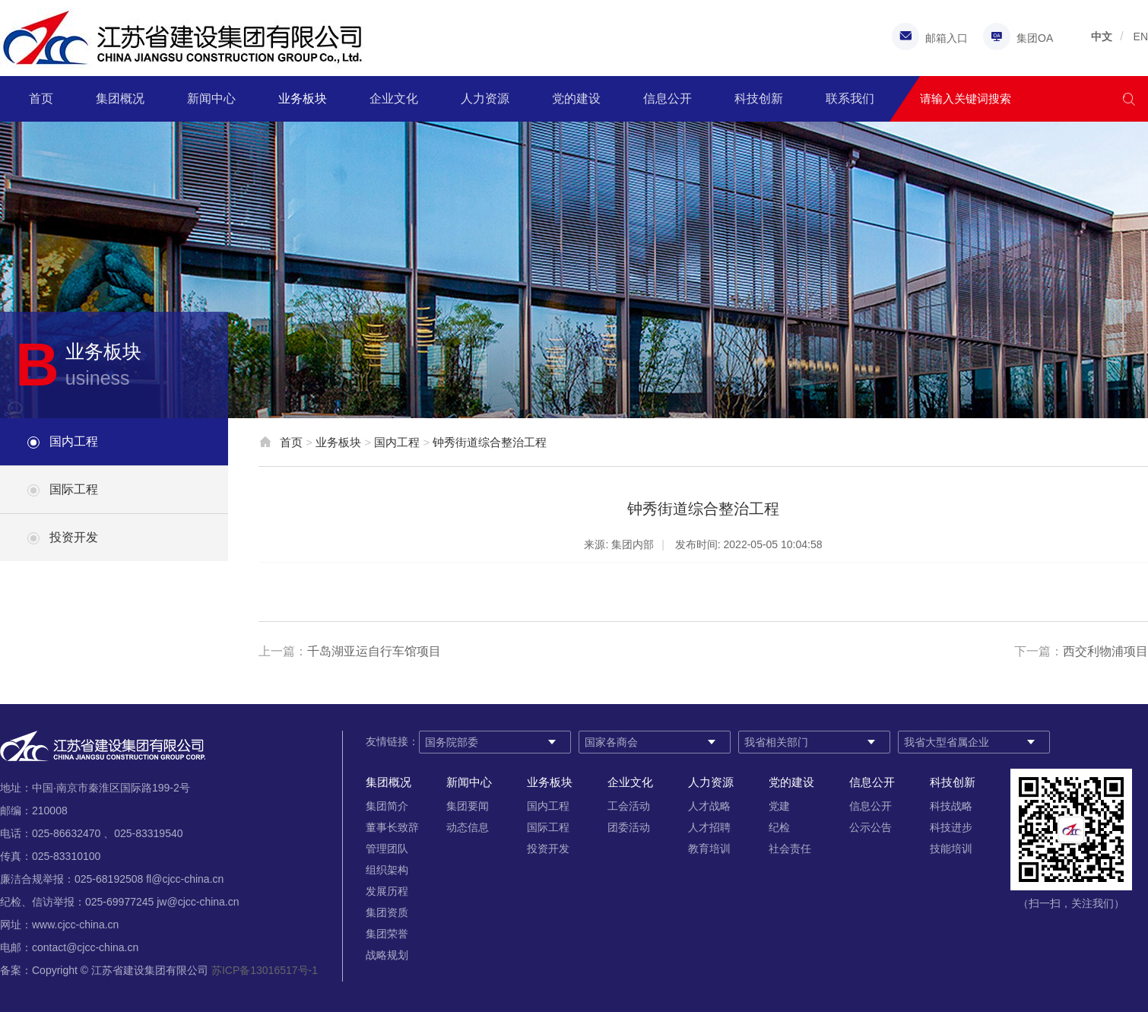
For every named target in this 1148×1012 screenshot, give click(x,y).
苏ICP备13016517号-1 (264, 970)
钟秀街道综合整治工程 (490, 442)
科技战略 (951, 806)
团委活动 (628, 827)
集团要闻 (467, 806)
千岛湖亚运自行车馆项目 (374, 651)
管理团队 (387, 848)
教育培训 (709, 848)
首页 (41, 98)
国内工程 (73, 441)
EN (1141, 36)
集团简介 (387, 806)
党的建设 (576, 98)
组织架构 (387, 870)
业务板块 (302, 98)
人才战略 (709, 806)
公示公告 (870, 827)
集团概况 (120, 98)
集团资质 (387, 912)
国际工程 (73, 489)
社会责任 (790, 848)
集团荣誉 (387, 934)
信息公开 (667, 98)
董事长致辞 (392, 827)
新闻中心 (211, 98)
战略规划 (387, 955)
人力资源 (485, 98)
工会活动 (628, 806)
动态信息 (467, 827)
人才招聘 (709, 827)
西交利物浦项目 (1105, 651)
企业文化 (393, 98)
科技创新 (758, 98)
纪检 (779, 827)
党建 (779, 806)
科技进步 (951, 827)
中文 (1101, 36)
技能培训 (951, 848)
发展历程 (387, 891)
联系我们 (850, 98)
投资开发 (73, 537)
